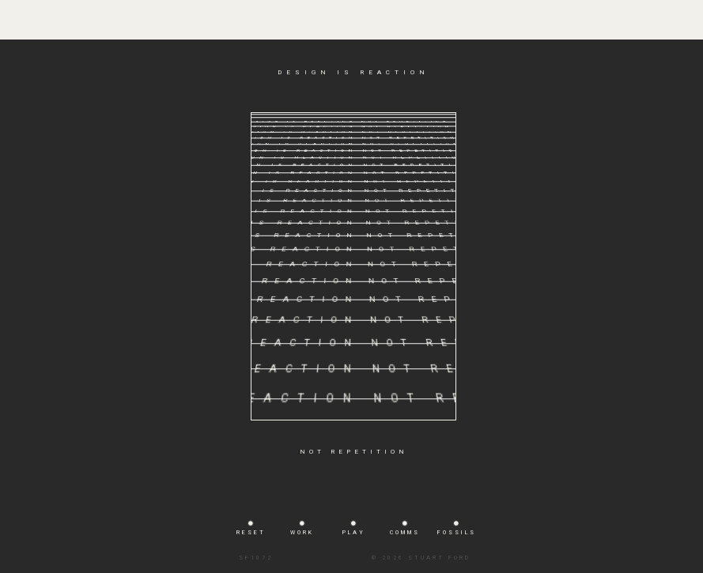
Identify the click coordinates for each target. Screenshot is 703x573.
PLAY (353, 533)
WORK (302, 533)
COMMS (405, 533)
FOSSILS (456, 533)
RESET (251, 533)
